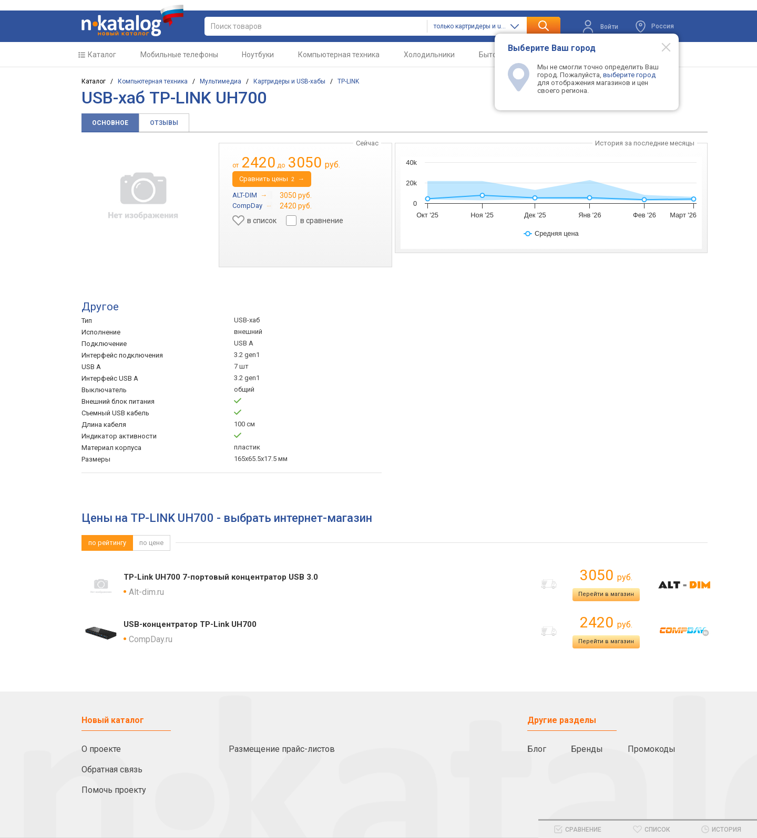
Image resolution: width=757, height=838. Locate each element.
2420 (606, 622)
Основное (110, 123)
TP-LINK (348, 81)
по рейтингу (107, 543)
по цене (151, 543)
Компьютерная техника (339, 54)
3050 (606, 575)
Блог (536, 749)
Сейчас (367, 143)
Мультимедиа (220, 81)
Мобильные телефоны (179, 54)
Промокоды (652, 749)
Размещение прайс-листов (282, 749)
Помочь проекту (113, 790)
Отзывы (164, 123)
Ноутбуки (258, 54)
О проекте (101, 749)
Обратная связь (111, 769)
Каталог (102, 54)
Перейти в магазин (606, 594)
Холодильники (429, 54)
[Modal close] (660, 47)
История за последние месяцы (644, 143)
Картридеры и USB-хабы (289, 81)
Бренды (587, 749)
